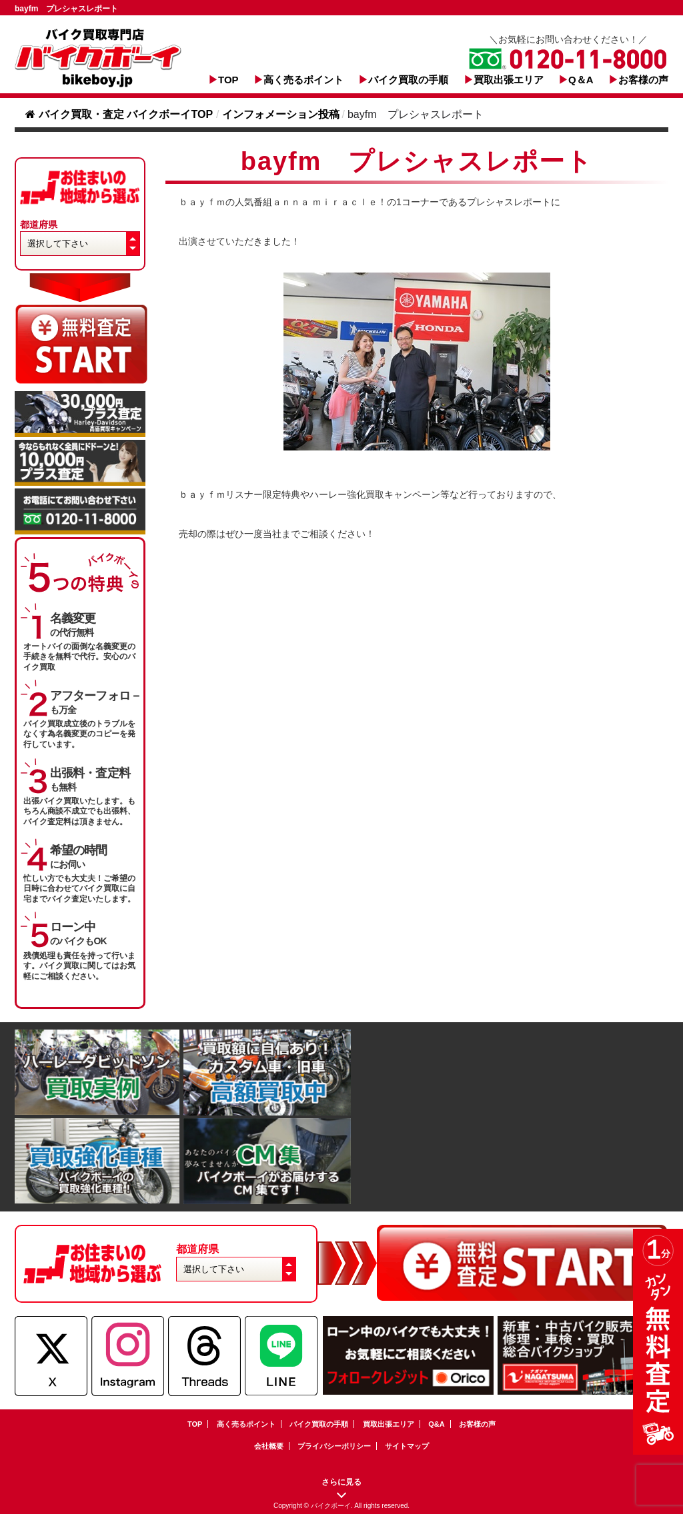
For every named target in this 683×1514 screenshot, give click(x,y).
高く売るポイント (303, 79)
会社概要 (268, 1446)
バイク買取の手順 (408, 79)
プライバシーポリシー (334, 1446)
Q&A (436, 1424)
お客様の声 (643, 79)
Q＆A (581, 79)
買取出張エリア (509, 79)
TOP (228, 79)
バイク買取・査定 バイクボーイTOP (119, 114)
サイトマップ (407, 1446)
